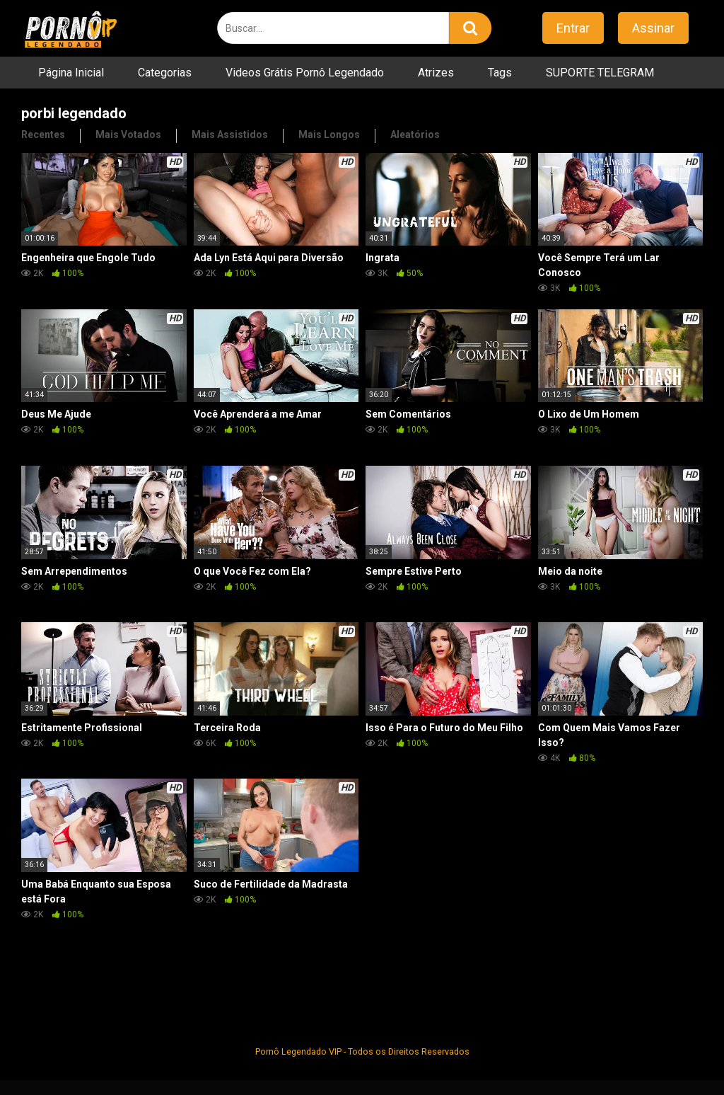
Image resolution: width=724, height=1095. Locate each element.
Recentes (43, 134)
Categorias (165, 72)
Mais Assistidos (230, 134)
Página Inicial (71, 72)
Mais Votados (128, 134)
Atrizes (436, 72)
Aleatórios (415, 134)
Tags (500, 72)
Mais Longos (329, 134)
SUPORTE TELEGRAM (600, 72)
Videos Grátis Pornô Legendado (305, 72)
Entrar (573, 28)
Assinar (653, 28)
